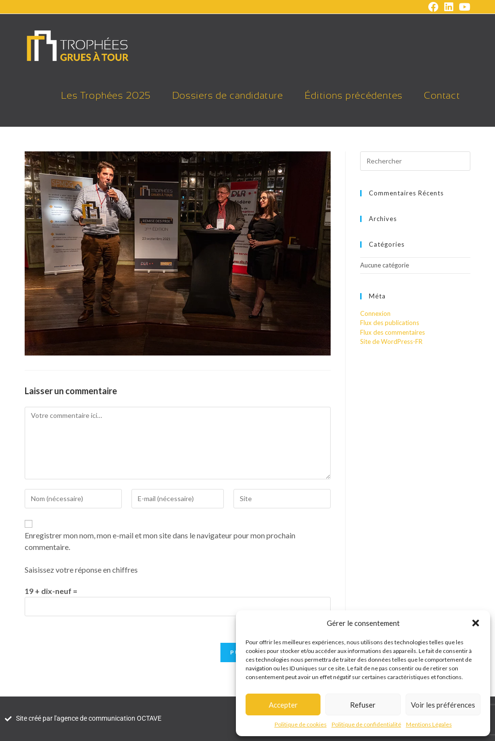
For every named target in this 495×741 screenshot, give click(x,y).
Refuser (363, 704)
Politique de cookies (301, 724)
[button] (475, 623)
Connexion (375, 313)
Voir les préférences (443, 704)
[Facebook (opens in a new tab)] (433, 7)
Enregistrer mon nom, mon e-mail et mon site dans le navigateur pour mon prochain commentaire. (160, 541)
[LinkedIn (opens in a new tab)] (448, 7)
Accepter (283, 704)
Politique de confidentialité (366, 724)
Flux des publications (389, 322)
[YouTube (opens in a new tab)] (463, 7)
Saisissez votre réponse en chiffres (81, 569)
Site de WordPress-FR (391, 341)
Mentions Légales (429, 724)
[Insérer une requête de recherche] (415, 161)
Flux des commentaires (392, 332)
